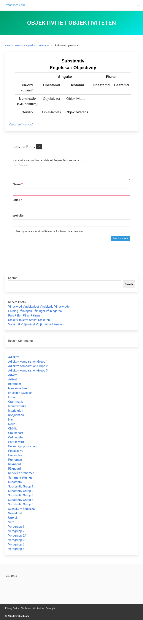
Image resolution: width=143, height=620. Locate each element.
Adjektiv (13, 357)
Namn (12, 419)
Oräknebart (15, 433)
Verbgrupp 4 (16, 549)
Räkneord (14, 464)
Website (18, 215)
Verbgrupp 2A (17, 535)
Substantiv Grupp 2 (20, 491)
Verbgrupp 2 (16, 531)
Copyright (50, 608)
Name (18, 184)
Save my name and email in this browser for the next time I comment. (48, 231)
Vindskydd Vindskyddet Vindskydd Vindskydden (39, 306)
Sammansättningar (21, 477)
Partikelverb (16, 442)
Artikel (12, 379)
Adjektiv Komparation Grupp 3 (28, 370)
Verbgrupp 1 (16, 526)
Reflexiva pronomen (21, 473)
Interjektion (15, 410)
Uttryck (13, 517)
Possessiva (15, 451)
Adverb (13, 375)
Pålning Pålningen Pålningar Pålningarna (35, 311)
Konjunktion (16, 415)
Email (17, 200)
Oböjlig (13, 428)
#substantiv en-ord (21, 124)
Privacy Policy (12, 608)
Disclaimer (26, 608)
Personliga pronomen (22, 446)
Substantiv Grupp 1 (20, 486)
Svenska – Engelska (25, 45)
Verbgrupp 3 (16, 544)
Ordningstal (15, 437)
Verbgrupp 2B (17, 540)
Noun (11, 424)
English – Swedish (20, 393)
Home (7, 45)
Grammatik (15, 401)
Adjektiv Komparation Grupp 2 (28, 366)
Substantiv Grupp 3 (20, 495)
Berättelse (15, 384)
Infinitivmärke (17, 406)
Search (12, 278)
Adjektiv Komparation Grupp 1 (28, 361)
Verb (11, 522)
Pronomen (15, 459)
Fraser (12, 397)
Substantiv (44, 45)
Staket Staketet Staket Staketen (29, 320)
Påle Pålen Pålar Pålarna (24, 315)
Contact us (38, 608)
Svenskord (15, 513)
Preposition (15, 455)
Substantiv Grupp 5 (20, 504)
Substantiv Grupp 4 (20, 500)
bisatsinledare (17, 388)
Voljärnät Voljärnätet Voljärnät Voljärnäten (35, 324)
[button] (138, 5)
